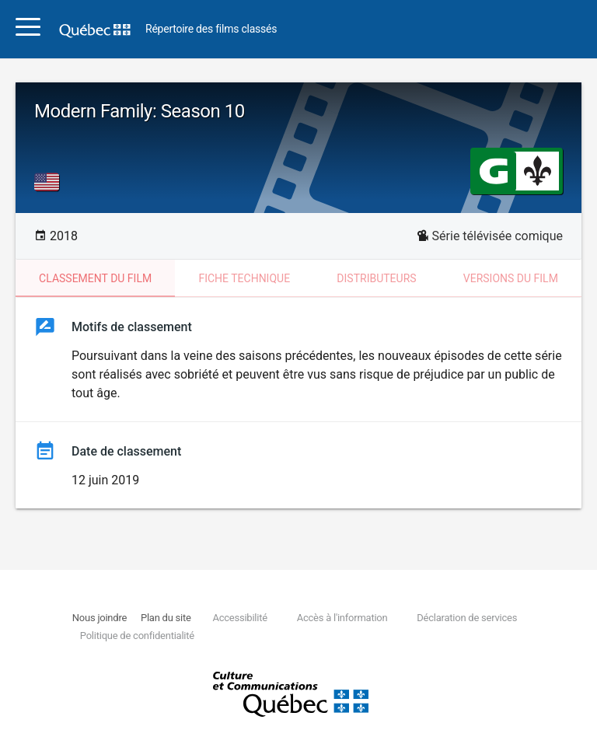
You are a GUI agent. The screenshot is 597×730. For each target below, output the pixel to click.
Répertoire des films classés (211, 29)
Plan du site (166, 617)
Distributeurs (376, 278)
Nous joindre (99, 617)
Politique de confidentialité (137, 635)
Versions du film (510, 278)
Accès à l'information (342, 617)
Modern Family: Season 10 (139, 111)
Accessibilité (239, 617)
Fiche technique (244, 278)
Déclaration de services (467, 617)
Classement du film (95, 278)
